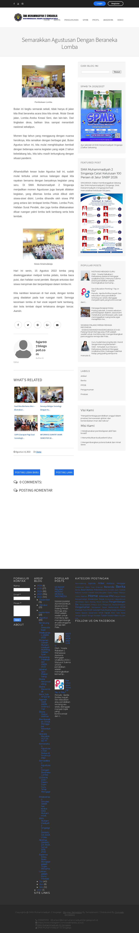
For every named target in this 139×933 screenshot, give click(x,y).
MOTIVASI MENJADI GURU (103, 271)
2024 (40, 591)
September (44, 612)
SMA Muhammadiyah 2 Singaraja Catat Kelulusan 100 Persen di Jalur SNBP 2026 (101, 173)
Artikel (84, 376)
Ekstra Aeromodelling (44, 681)
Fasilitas (122, 590)
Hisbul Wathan (119, 593)
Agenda (92, 583)
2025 (39, 588)
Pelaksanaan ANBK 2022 (44, 635)
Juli (41, 881)
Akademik (108, 20)
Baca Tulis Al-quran (94, 587)
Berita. (77, 590)
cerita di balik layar (111, 590)
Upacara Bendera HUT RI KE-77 (44, 737)
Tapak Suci (109, 613)
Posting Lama (64, 472)
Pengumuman (71, 20)
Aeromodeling (80, 583)
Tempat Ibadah (81, 616)
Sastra (77, 613)
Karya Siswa (119, 596)
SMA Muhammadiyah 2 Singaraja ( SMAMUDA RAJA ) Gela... (44, 827)
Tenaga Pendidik (94, 616)
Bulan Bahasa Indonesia (92, 590)
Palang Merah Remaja (99, 602)
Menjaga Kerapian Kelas (102, 308)
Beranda (109, 586)
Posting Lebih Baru (27, 472)
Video (120, 20)
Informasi (103, 596)
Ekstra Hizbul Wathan (44, 714)
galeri (105, 593)
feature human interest (84, 593)
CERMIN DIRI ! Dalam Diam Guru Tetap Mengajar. (44, 785)
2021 (39, 890)
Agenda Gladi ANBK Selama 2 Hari (44, 704)
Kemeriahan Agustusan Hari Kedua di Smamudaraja (44, 751)
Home (47, 20)
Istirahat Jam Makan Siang (43, 673)
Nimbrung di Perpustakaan (44, 626)
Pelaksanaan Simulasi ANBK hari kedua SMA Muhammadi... (44, 806)
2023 (40, 594)
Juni (41, 884)
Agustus (43, 618)
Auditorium (79, 587)
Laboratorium (120, 599)
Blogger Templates (72, 912)
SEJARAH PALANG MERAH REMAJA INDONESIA (96, 326)
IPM (111, 596)
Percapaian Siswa (99, 607)
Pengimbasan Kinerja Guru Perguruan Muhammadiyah (102, 605)
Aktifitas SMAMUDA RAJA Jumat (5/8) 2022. (44, 846)
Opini (87, 602)
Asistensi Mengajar (116, 583)
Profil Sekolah (94, 610)
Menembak (79, 602)
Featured (98, 593)
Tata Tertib (120, 613)
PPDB (83, 385)
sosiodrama (93, 613)
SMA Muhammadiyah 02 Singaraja (54, 925)
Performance (113, 607)
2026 (40, 585)
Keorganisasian (81, 599)
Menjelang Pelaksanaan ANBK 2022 (44, 662)
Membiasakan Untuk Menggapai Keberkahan (44, 725)
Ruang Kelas (110, 610)
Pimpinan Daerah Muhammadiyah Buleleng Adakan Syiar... (44, 647)
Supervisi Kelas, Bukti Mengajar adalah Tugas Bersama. (44, 861)
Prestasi (84, 394)
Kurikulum (109, 599)
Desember (44, 599)
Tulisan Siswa (107, 615)
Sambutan (121, 610)
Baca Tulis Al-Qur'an (44, 695)
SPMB (85, 20)
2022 (40, 597)
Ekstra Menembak (44, 689)
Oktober (43, 605)
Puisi (103, 610)
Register (115, 4)
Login (99, 4)
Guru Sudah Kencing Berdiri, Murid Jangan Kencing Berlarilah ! (107, 343)
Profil (95, 20)
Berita (57, 20)
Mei (41, 887)
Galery (110, 593)
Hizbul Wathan (81, 596)
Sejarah (84, 613)
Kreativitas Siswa (96, 599)
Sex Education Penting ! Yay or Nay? (105, 290)
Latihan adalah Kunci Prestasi (44, 875)
